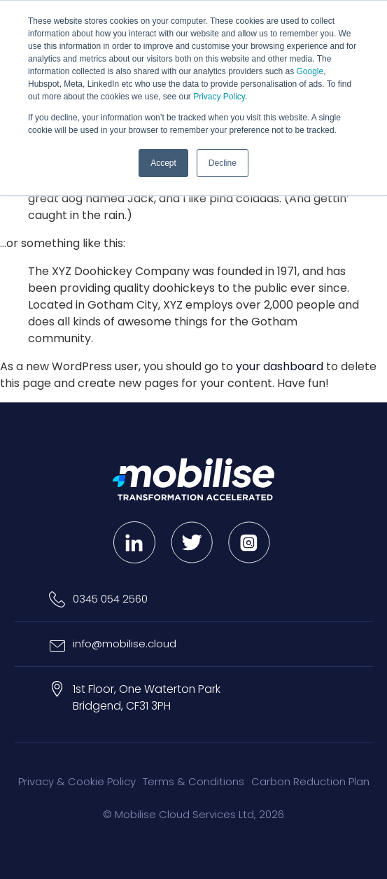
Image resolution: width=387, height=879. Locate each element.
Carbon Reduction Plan (310, 781)
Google (310, 71)
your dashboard (279, 366)
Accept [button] (163, 163)
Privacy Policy (219, 96)
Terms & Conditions (193, 781)
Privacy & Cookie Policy (77, 781)
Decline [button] (223, 163)
